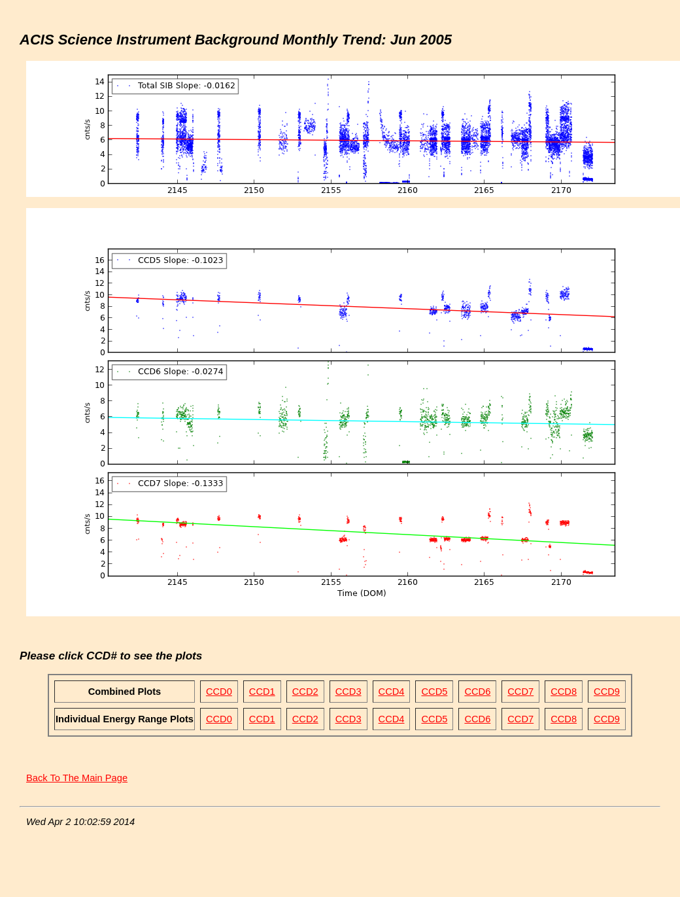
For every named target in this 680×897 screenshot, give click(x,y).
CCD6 (477, 691)
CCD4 (392, 691)
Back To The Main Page (77, 778)
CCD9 (607, 691)
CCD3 (348, 691)
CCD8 (564, 691)
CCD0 (219, 691)
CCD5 (434, 691)
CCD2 (305, 691)
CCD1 (262, 691)
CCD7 (520, 691)
